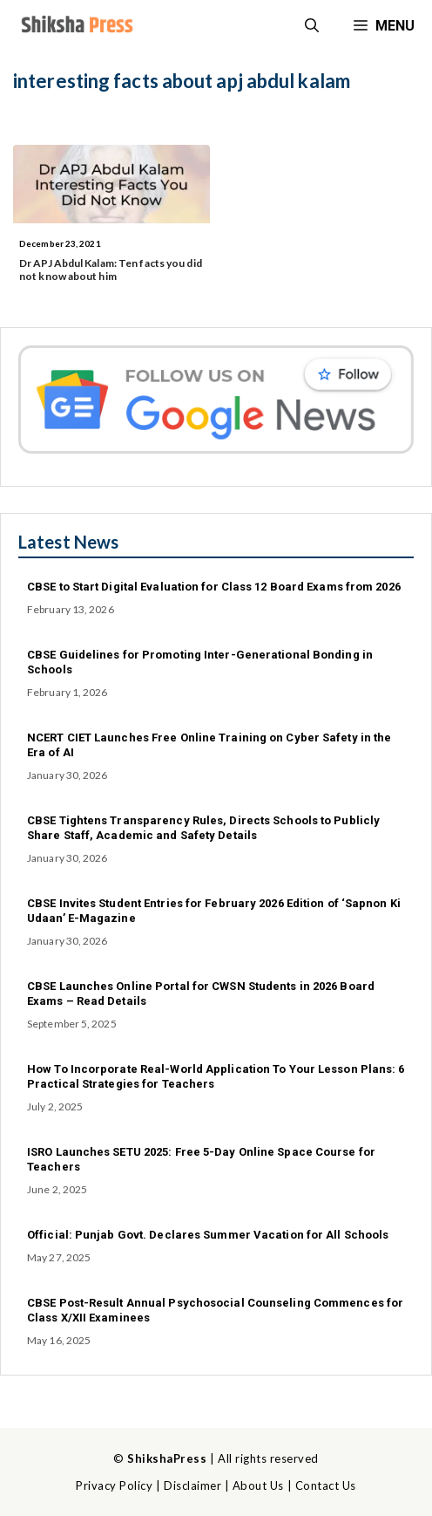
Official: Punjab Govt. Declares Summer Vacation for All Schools (207, 1234)
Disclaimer (192, 1485)
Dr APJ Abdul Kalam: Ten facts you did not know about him (110, 269)
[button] (311, 26)
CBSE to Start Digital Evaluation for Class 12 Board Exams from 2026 (214, 586)
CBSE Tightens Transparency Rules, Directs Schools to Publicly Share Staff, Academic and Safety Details (203, 828)
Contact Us (325, 1485)
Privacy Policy (114, 1485)
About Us (258, 1485)
